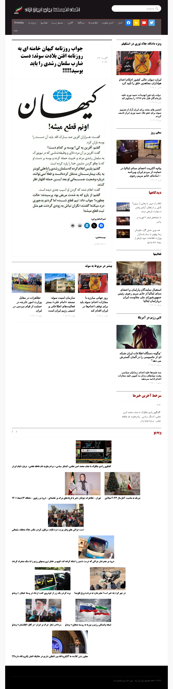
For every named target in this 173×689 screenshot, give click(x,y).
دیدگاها (81, 23)
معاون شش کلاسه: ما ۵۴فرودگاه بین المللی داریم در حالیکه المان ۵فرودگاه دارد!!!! (50, 656)
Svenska (19, 23)
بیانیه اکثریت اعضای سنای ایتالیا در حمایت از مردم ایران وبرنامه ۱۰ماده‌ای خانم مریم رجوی (141, 171)
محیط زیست (57, 23)
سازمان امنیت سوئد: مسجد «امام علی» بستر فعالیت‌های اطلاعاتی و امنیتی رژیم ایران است (60, 304)
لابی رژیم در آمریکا (149, 317)
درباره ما (32, 23)
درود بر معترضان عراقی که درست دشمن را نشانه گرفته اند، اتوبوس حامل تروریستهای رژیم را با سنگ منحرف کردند (63, 561)
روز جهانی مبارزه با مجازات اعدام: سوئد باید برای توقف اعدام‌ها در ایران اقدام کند (94, 304)
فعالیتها (44, 23)
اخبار (120, 23)
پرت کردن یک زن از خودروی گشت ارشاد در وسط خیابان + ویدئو (41, 593)
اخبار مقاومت (107, 23)
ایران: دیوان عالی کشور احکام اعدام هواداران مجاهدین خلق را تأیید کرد (140, 81)
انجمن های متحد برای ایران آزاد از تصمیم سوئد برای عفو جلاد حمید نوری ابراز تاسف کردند (139, 113)
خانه (16, 31)
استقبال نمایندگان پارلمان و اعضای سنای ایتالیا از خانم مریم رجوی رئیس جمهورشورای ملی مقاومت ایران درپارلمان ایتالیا (139, 295)
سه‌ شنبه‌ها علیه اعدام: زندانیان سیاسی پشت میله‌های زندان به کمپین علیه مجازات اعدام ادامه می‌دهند (139, 375)
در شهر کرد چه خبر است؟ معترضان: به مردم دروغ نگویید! (100, 593)
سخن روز (156, 132)
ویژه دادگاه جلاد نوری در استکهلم (141, 44)
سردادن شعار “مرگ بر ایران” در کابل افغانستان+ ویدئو (36, 625)
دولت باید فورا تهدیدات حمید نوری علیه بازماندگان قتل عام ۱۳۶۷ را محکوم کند (141, 96)
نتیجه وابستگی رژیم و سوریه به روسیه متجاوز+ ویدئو (88, 625)
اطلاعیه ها (93, 23)
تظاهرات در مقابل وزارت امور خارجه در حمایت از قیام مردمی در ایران (27, 304)
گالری (70, 23)
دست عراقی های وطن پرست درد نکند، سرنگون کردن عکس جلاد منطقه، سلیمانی (48, 530)
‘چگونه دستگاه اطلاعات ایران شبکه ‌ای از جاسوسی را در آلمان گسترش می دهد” (140, 356)
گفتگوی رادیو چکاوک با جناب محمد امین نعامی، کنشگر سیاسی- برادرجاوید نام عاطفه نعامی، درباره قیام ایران (141, 417)
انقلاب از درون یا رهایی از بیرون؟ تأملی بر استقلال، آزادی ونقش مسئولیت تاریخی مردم (146, 207)
